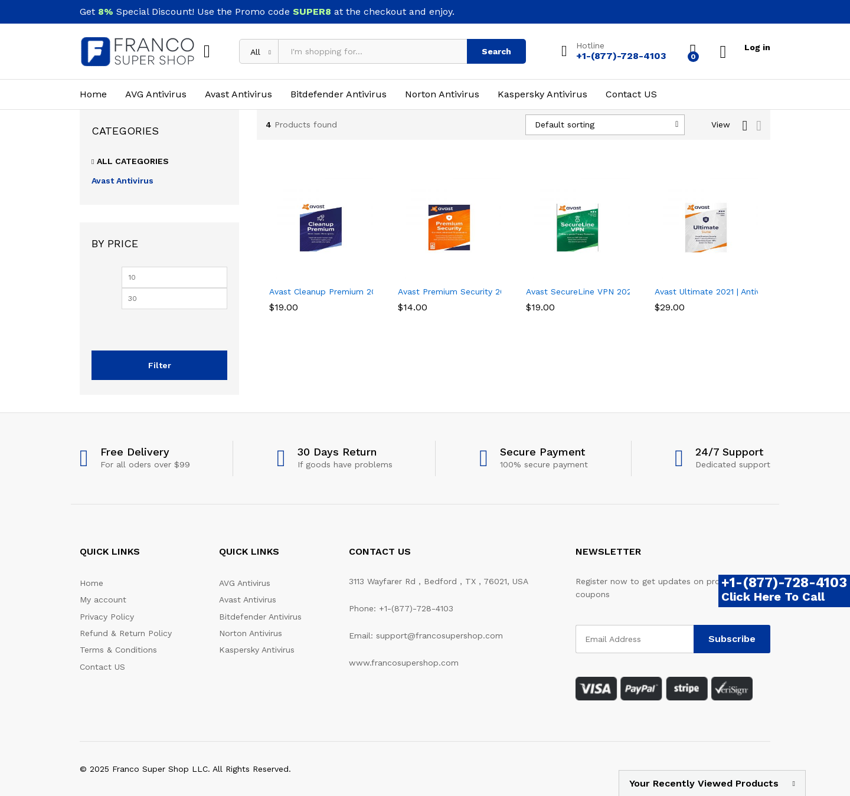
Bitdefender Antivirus (338, 94)
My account (103, 599)
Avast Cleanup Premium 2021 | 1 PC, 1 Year (352, 291)
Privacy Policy (107, 616)
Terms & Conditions (118, 649)
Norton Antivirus (442, 94)
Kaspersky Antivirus (542, 94)
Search (496, 51)
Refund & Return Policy (126, 633)
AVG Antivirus (156, 94)
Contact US (631, 94)
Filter (159, 365)
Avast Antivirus (238, 94)
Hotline (590, 45)
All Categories (133, 161)
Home (93, 94)
